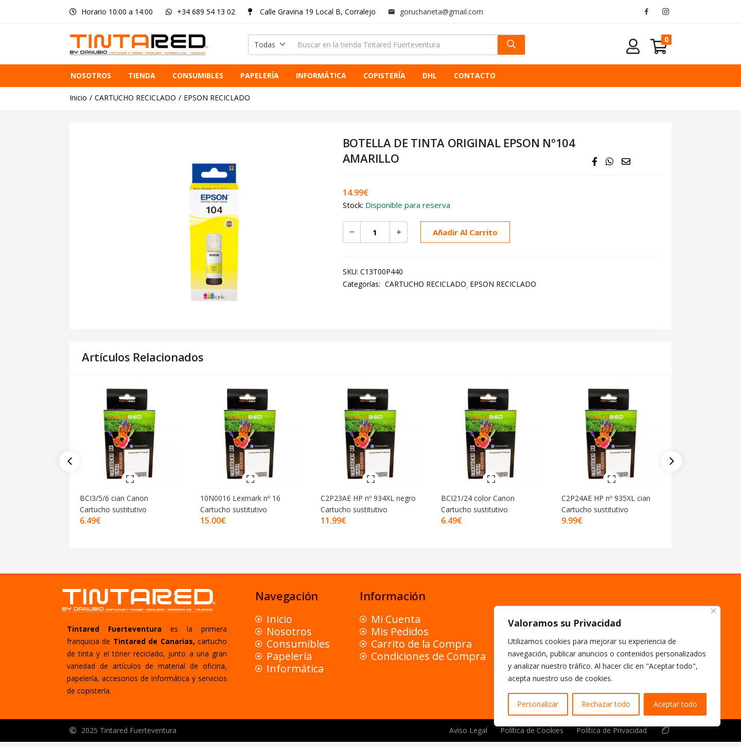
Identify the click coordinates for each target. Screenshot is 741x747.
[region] (607, 666)
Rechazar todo (605, 704)
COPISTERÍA (384, 75)
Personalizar (537, 704)
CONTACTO (475, 75)
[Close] (713, 611)
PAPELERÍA (259, 75)
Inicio (78, 97)
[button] (270, 45)
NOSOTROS (90, 75)
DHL (429, 75)
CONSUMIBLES (197, 75)
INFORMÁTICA (321, 75)
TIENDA (141, 75)
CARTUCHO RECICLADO (135, 97)
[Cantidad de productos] (375, 232)
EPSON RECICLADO (217, 97)
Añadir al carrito (463, 232)
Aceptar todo (675, 704)
